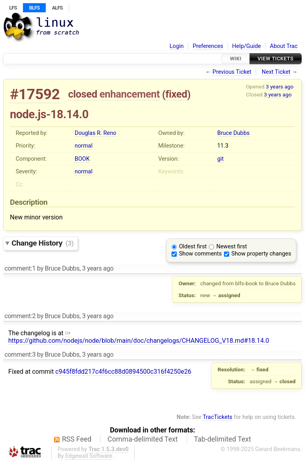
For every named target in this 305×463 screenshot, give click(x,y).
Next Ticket (276, 72)
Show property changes (261, 253)
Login (177, 46)
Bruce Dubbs (233, 133)
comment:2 (19, 316)
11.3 (222, 145)
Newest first (231, 246)
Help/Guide (246, 46)
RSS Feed (76, 439)
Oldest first (193, 246)
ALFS (57, 8)
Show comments (200, 253)
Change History (42, 243)
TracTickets (217, 417)
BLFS (34, 8)
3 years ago (279, 86)
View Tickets (275, 58)
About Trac (284, 46)
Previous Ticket (231, 72)
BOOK (82, 159)
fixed (176, 94)
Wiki (235, 58)
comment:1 (19, 268)
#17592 (35, 94)
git (220, 159)
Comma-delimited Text (143, 439)
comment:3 (19, 354)
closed (82, 94)
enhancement (130, 94)
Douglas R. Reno (95, 133)
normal (84, 145)
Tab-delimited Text (222, 439)
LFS (13, 8)
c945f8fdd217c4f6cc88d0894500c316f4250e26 (123, 371)
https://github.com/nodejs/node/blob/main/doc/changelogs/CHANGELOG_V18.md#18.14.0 (138, 336)
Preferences (208, 46)
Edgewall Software (88, 456)
